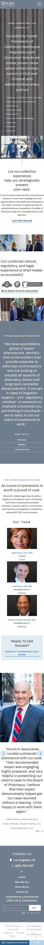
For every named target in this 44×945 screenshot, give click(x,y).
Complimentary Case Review (22, 897)
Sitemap (8, 933)
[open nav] (39, 4)
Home (22, 877)
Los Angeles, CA (22, 860)
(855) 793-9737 (22, 866)
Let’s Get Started (22, 220)
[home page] (7, 4)
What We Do (22, 887)
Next (34, 908)
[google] (21, 871)
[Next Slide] (40, 753)
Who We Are (22, 882)
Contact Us (22, 892)
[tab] (37, 831)
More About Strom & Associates (19, 291)
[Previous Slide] (3, 753)
